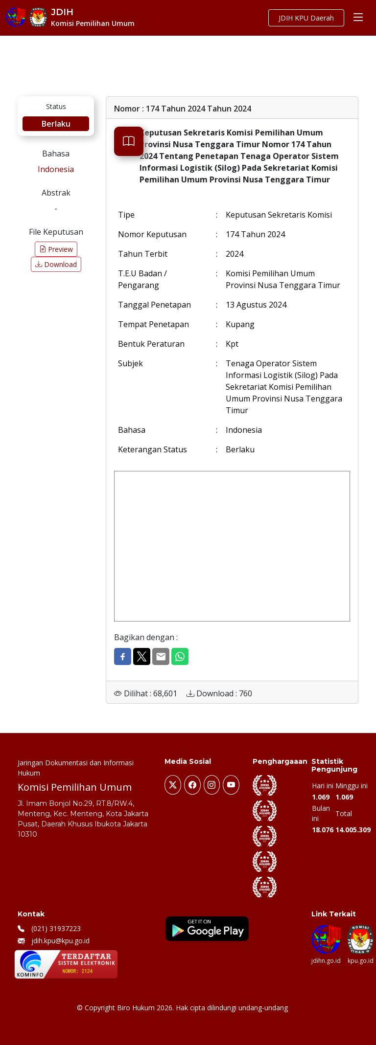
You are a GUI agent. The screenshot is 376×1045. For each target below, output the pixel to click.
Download (56, 264)
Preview (56, 249)
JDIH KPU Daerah (306, 17)
